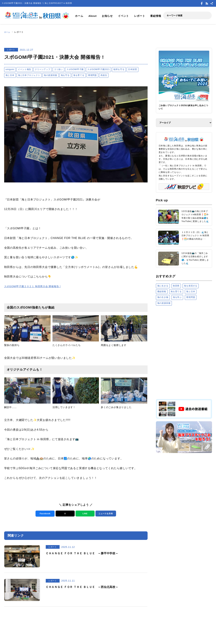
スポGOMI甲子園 (75, 69)
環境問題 (92, 75)
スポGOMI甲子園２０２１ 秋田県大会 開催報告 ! (36, 286)
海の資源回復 (50, 75)
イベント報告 (24, 69)
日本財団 (132, 69)
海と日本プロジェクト (29, 75)
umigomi (10, 69)
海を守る (65, 75)
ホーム (79, 15)
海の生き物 (162, 297)
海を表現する (190, 286)
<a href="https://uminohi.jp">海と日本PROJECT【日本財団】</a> (184, 352)
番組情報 (155, 15)
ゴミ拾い (58, 69)
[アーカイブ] (184, 122)
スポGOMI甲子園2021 (98, 69)
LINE (84, 513)
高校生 (103, 75)
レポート (139, 15)
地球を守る (118, 69)
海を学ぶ (177, 297)
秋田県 (176, 286)
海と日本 (10, 75)
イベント (123, 15)
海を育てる (78, 75)
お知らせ (107, 15)
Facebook (44, 513)
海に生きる (162, 286)
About (92, 15)
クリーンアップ (42, 69)
